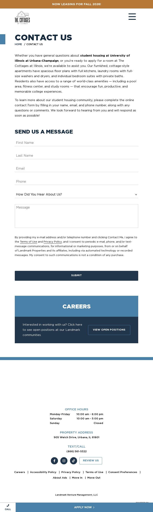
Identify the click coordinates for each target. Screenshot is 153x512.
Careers (20, 472)
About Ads (60, 477)
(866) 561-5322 (76, 451)
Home (18, 44)
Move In (77, 477)
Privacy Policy (53, 241)
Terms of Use (28, 241)
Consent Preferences (123, 472)
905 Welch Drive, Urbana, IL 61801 (76, 437)
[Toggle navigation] (128, 17)
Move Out (93, 477)
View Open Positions (109, 330)
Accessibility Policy (43, 472)
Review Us (91, 460)
